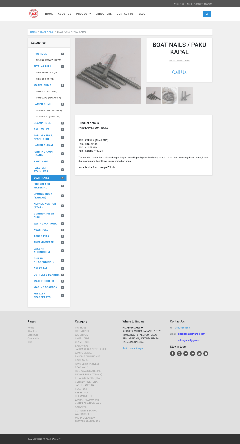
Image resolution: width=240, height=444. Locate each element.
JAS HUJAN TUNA (49, 223)
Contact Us (179, 4)
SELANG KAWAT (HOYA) (48, 60)
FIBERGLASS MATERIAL (49, 186)
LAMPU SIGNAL (49, 145)
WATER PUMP (49, 85)
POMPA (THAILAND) (46, 91)
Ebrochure (104, 14)
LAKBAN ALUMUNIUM (49, 250)
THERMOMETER (49, 242)
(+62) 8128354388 (203, 4)
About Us (64, 14)
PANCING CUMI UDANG (49, 153)
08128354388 (182, 327)
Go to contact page (132, 348)
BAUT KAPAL (49, 161)
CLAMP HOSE (49, 123)
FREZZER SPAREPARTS (49, 295)
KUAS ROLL (49, 230)
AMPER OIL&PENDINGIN (49, 260)
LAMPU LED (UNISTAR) (48, 117)
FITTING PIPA (49, 66)
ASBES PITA (49, 236)
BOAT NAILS (47, 32)
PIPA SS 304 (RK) (45, 79)
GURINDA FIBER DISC (49, 215)
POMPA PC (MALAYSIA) (48, 98)
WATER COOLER (49, 281)
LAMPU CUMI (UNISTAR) (49, 110)
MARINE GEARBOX (49, 287)
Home (49, 14)
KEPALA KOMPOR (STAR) (49, 205)
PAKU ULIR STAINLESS (49, 170)
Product (82, 14)
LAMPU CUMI (49, 104)
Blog (188, 4)
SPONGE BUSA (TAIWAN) (49, 196)
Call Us (179, 72)
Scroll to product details (179, 60)
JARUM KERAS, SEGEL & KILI (49, 137)
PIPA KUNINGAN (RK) (47, 72)
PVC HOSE (49, 54)
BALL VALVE (49, 129)
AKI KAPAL (49, 268)
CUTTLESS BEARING (49, 274)
